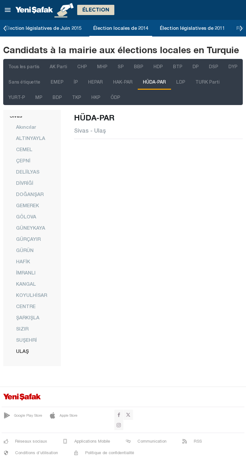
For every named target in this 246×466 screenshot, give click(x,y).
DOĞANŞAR (30, 194)
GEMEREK (27, 205)
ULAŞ (22, 351)
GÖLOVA (26, 216)
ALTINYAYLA (30, 138)
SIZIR (22, 328)
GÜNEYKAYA (30, 228)
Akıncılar (26, 127)
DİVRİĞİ (24, 183)
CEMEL (24, 149)
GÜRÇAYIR (28, 239)
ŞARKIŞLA (27, 317)
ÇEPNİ (23, 160)
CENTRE (26, 306)
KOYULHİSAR (31, 295)
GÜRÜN (25, 250)
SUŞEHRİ (26, 340)
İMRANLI (26, 272)
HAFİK (23, 261)
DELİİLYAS (27, 172)
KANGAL (26, 284)
